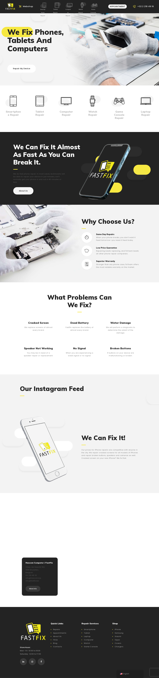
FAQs (55, 640)
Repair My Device (21, 68)
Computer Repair (68, 12)
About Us (57, 636)
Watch (87, 643)
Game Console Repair (93, 12)
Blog (55, 643)
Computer (88, 640)
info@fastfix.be (32, 581)
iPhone (118, 629)
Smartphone (89, 629)
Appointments (59, 633)
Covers (118, 643)
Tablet (87, 633)
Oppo (117, 640)
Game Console (91, 646)
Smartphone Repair (42, 12)
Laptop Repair (145, 113)
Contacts (57, 646)
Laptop (87, 636)
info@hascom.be (33, 578)
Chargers (119, 646)
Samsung (119, 633)
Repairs (56, 629)
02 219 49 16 (31, 575)
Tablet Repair (55, 11)
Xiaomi (118, 636)
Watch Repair (80, 11)
